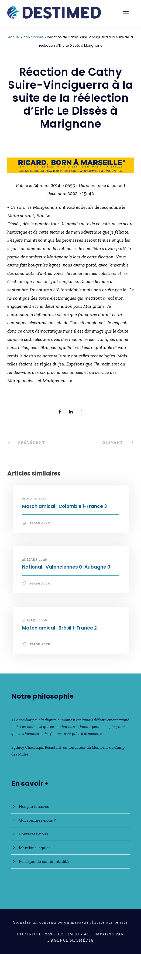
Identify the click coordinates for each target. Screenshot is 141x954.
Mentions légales (34, 847)
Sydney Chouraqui (27, 747)
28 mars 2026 (34, 560)
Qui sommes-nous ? (37, 820)
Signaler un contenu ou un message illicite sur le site (70, 922)
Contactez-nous (33, 833)
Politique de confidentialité (44, 861)
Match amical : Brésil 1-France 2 (59, 628)
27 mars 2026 (34, 620)
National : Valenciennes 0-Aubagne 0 (66, 567)
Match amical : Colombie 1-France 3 (64, 506)
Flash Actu (40, 522)
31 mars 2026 (34, 499)
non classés (33, 37)
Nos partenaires (34, 806)
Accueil (14, 37)
